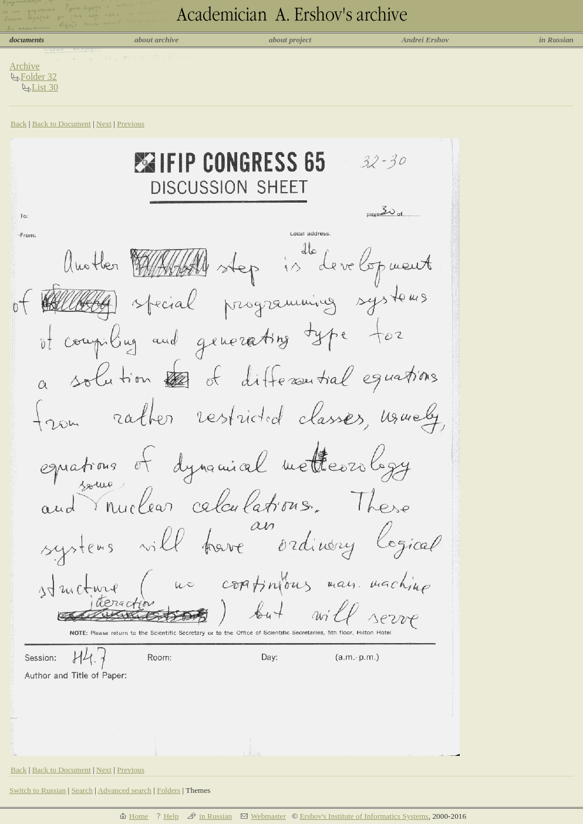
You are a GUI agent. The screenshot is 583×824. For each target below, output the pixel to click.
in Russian (556, 39)
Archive (24, 66)
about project (290, 39)
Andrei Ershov (425, 39)
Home (139, 816)
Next (104, 123)
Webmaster (268, 816)
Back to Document (61, 123)
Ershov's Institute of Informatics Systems (363, 816)
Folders (168, 790)
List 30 (45, 87)
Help (170, 816)
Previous (130, 123)
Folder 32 (39, 77)
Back (18, 123)
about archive (156, 39)
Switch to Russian (37, 790)
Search (82, 790)
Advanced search (124, 790)
